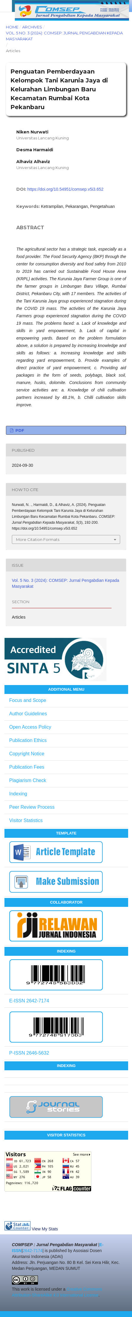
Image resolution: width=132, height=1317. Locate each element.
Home (12, 27)
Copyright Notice (26, 753)
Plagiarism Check (27, 780)
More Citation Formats (37, 539)
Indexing (18, 793)
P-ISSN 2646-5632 (29, 1052)
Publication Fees (26, 767)
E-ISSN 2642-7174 (29, 1000)
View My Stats (45, 1229)
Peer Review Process (32, 807)
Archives (32, 27)
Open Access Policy (30, 727)
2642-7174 (32, 1250)
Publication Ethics (28, 740)
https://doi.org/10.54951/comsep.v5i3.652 (65, 189)
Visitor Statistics (26, 820)
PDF (19, 430)
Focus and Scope (27, 700)
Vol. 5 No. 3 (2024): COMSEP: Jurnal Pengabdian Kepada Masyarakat (64, 36)
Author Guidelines (28, 713)
